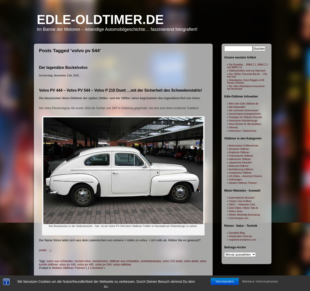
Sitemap (233, 127)
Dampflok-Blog (237, 233)
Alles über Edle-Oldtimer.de (243, 103)
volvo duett (191, 261)
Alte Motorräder (237, 107)
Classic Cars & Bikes (240, 201)
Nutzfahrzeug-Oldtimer (241, 169)
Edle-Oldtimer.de (100, 19)
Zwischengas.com (238, 218)
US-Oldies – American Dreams (245, 176)
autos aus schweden (60, 261)
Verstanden (225, 285)
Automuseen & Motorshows (243, 145)
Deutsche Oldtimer (239, 149)
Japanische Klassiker (240, 162)
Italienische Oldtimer (240, 159)
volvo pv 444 (67, 264)
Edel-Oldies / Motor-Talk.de (243, 208)
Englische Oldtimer (239, 152)
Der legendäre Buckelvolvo (63, 67)
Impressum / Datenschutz (242, 130)
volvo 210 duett (172, 261)
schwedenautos (151, 261)
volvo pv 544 (103, 264)
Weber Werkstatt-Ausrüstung (244, 214)
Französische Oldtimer (241, 155)
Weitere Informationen (260, 285)
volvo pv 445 (85, 264)
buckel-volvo (83, 261)
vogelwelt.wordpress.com (242, 239)
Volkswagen (235, 179)
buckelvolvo (100, 261)
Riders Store (235, 211)
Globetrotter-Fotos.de (240, 236)
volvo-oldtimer (122, 264)
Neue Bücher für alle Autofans (245, 124)
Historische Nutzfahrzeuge (243, 120)
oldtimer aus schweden (124, 261)
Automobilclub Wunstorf (241, 197)
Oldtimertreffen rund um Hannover (247, 70)
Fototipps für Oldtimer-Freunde (245, 117)
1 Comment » (96, 268)
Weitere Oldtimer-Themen (68, 268)
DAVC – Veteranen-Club (242, 204)
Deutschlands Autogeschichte (245, 114)
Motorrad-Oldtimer (238, 166)
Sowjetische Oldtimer (240, 172)
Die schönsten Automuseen (243, 110)
